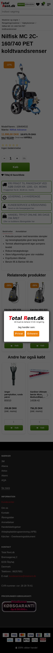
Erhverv (32, 333)
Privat (19, 333)
